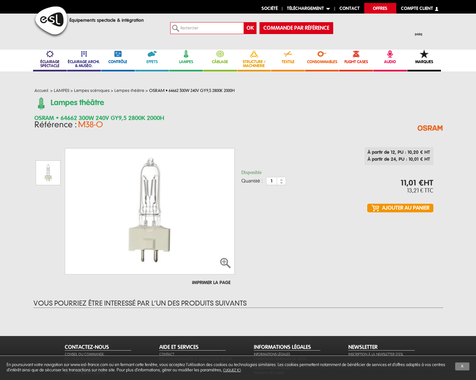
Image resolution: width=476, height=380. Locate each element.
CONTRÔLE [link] (118, 57)
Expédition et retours (272, 336)
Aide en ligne (169, 331)
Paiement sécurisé (269, 341)
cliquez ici (232, 370)
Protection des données (275, 331)
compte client (417, 9)
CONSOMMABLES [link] (322, 57)
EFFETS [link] (152, 57)
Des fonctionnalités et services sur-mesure (196, 327)
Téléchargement (305, 9)
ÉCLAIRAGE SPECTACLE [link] (50, 59)
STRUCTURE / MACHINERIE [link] (254, 59)
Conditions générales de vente (280, 327)
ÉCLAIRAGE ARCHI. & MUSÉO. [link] (84, 59)
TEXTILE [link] (288, 57)
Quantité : (252, 183)
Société (269, 9)
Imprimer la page (211, 250)
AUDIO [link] (390, 57)
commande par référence (296, 28)
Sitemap (165, 336)
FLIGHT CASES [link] (356, 57)
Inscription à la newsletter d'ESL (375, 322)
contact (349, 9)
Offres (380, 9)
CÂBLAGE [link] (220, 57)
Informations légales (272, 322)
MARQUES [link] (424, 57)
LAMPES (186, 57)
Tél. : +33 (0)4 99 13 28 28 (85, 336)
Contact (166, 322)
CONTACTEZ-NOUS (87, 315)
